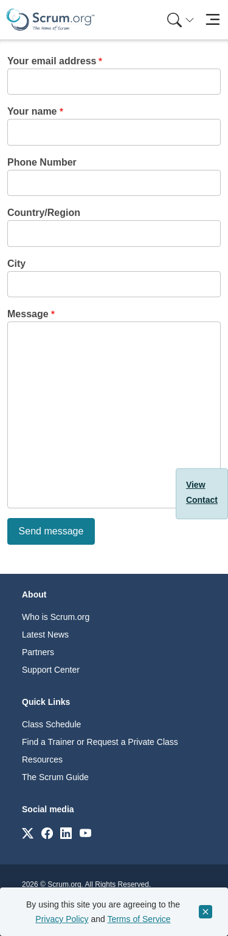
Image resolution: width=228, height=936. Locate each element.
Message (28, 314)
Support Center (51, 670)
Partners (38, 652)
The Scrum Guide (55, 777)
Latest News (45, 634)
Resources (42, 759)
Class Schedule (51, 724)
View (196, 485)
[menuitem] (179, 19)
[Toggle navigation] (212, 19)
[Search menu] (180, 19)
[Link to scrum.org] (27, 832)
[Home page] (50, 20)
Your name (32, 111)
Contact (202, 500)
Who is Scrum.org (55, 617)
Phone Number (42, 162)
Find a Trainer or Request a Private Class (100, 742)
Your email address (51, 61)
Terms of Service (138, 919)
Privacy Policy (61, 919)
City (16, 263)
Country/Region (43, 212)
